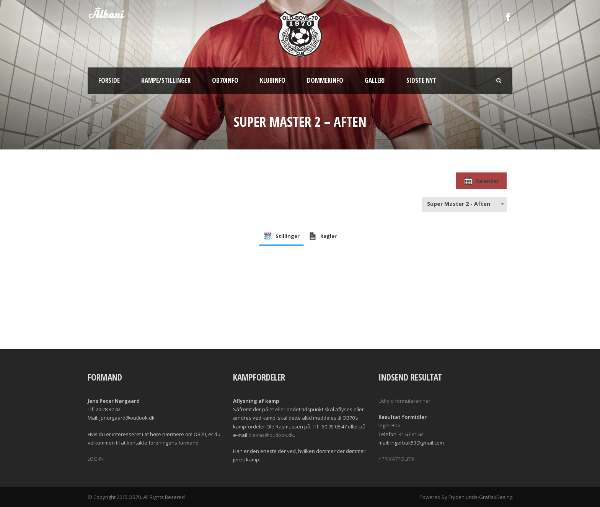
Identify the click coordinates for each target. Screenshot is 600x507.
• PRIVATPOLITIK (396, 458)
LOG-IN (96, 458)
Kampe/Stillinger (166, 80)
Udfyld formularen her (404, 400)
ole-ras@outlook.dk (271, 435)
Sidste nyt (421, 80)
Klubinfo (272, 80)
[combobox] (464, 204)
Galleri (375, 80)
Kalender (481, 180)
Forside (109, 80)
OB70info (225, 80)
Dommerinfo (325, 80)
